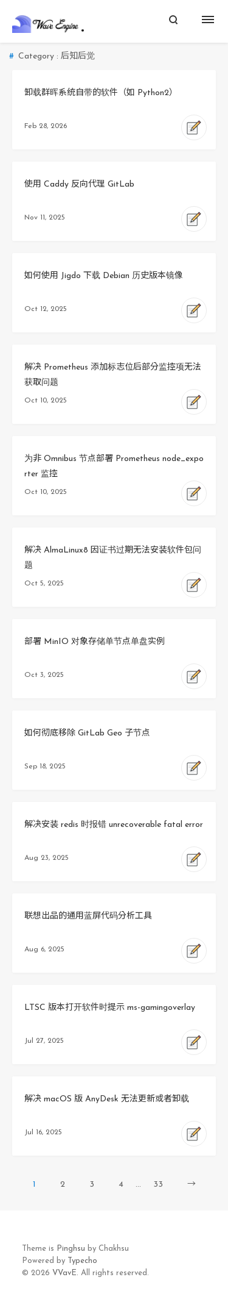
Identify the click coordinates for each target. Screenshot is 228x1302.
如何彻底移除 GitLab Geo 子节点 (87, 733)
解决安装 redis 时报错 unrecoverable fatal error (113, 824)
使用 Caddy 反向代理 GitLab (79, 184)
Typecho (82, 1261)
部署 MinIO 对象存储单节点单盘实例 (94, 641)
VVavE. (65, 1273)
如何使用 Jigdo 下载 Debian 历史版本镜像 (103, 276)
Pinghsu (71, 1249)
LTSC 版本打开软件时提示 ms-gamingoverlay (109, 1007)
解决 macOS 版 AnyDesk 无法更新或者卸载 (106, 1099)
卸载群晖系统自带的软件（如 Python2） (101, 93)
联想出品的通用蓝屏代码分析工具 (88, 916)
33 (158, 1184)
